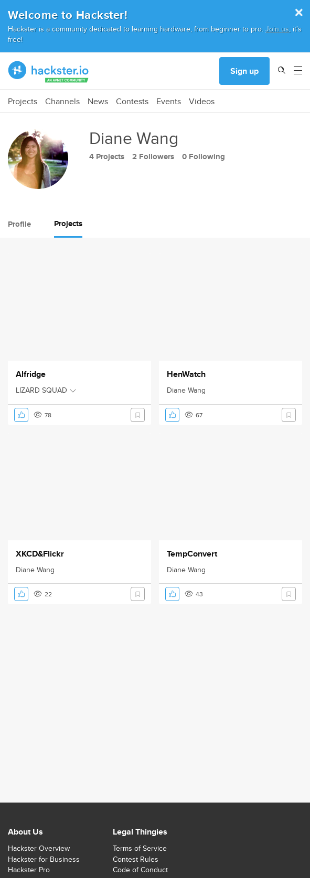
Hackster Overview (39, 848)
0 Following (203, 156)
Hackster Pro (29, 869)
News (98, 101)
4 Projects (106, 156)
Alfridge (31, 374)
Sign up (244, 71)
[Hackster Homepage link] (48, 71)
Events (168, 101)
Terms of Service (140, 848)
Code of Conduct (140, 869)
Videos (202, 101)
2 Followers (153, 156)
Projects (22, 101)
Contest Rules (135, 859)
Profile (19, 224)
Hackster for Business (44, 859)
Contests (132, 101)
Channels (62, 101)
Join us (277, 28)
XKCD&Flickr (40, 554)
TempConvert (192, 554)
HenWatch (186, 374)
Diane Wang (186, 390)
